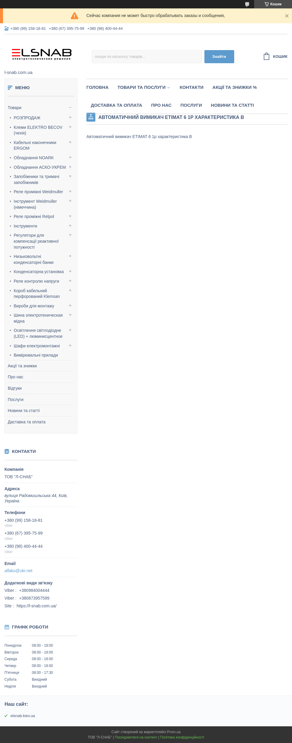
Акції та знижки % (234, 87)
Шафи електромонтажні (37, 345)
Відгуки (15, 388)
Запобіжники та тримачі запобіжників (36, 179)
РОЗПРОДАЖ (27, 117)
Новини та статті (24, 410)
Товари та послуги (141, 87)
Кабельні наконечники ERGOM (35, 145)
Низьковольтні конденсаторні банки (34, 259)
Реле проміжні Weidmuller (38, 191)
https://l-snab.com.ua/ (37, 605)
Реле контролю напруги (36, 281)
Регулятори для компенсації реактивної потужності (36, 241)
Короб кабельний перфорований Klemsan (37, 293)
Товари (14, 107)
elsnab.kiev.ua (22, 715)
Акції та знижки (22, 365)
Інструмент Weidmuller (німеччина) (35, 204)
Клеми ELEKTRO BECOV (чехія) (38, 130)
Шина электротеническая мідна (38, 318)
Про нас (15, 376)
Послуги (16, 399)
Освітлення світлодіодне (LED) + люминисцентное (38, 333)
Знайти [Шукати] (219, 56)
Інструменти (25, 226)
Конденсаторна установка (39, 271)
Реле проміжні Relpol (34, 216)
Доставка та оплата (116, 105)
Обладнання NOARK (34, 157)
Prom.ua (174, 732)
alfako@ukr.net (18, 570)
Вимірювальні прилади (36, 355)
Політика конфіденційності (182, 737)
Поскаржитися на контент (136, 737)
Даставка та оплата (27, 422)
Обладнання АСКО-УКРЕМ (40, 167)
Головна (97, 87)
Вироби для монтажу (34, 306)
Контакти (192, 87)
